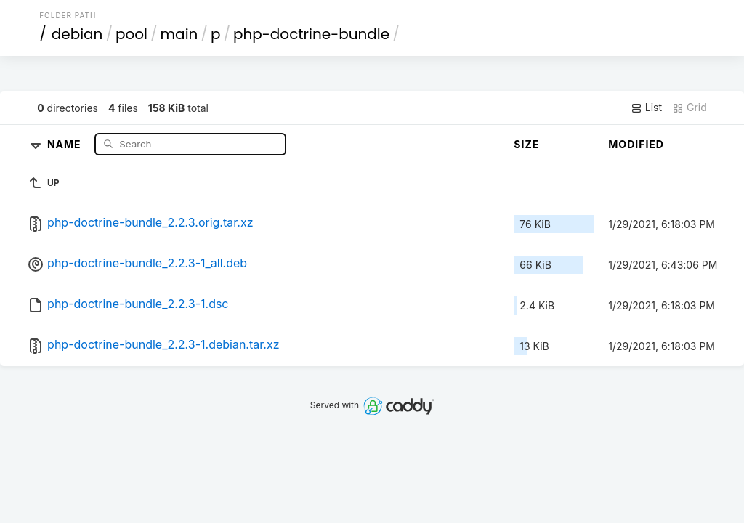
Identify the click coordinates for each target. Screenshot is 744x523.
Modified (636, 144)
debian (77, 34)
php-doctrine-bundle (311, 34)
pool (131, 34)
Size (526, 144)
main (179, 34)
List (646, 107)
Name (65, 143)
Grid (689, 107)
